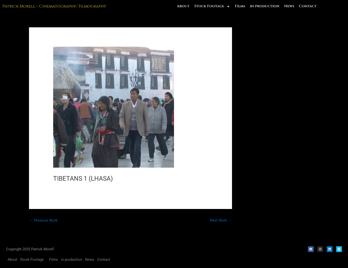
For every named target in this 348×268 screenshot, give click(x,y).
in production (264, 6)
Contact (308, 6)
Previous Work (43, 220)
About (183, 6)
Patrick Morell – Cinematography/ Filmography (54, 6)
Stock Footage (212, 6)
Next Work (221, 220)
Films (240, 6)
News (289, 6)
